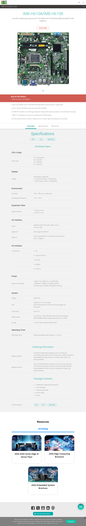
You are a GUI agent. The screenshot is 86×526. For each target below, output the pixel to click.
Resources (55, 126)
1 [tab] (43, 91)
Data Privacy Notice (41, 523)
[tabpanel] (43, 59)
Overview (31, 126)
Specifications (43, 126)
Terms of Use (54, 523)
